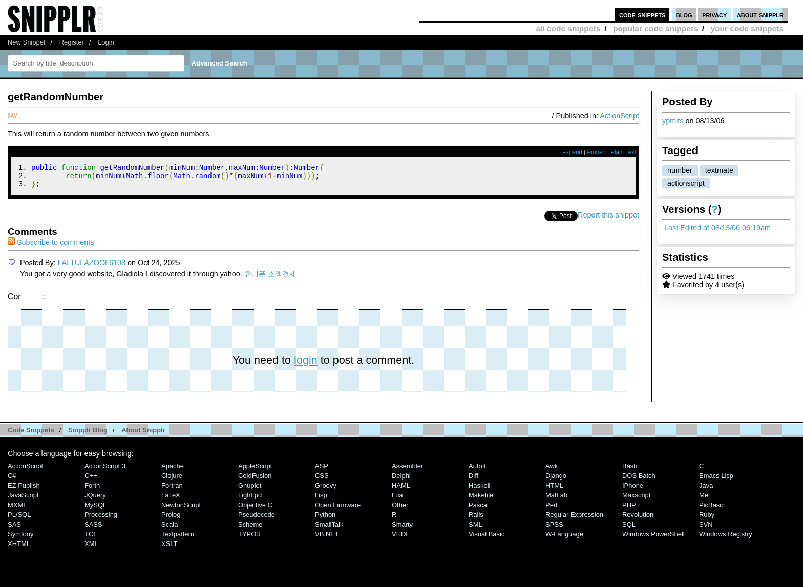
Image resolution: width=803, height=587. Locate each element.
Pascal (479, 509)
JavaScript (23, 500)
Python (325, 519)
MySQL (95, 509)
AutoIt (477, 470)
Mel (704, 500)
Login (106, 42)
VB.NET (327, 538)
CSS (322, 480)
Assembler (407, 470)
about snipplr (760, 14)
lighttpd (250, 500)
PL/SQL (19, 519)
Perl (551, 509)
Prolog (170, 519)
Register (71, 42)
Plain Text (623, 152)
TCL (90, 538)
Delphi (401, 480)
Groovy (325, 490)
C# (12, 480)
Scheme (250, 529)
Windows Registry (725, 538)
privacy (714, 14)
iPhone (632, 490)
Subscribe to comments (51, 247)
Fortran (172, 490)
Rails (476, 519)
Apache (172, 470)
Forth (92, 490)
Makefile (481, 500)
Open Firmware (338, 509)
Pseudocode (256, 519)
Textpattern (177, 538)
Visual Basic (486, 538)
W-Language (564, 538)
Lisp (321, 500)
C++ (90, 480)
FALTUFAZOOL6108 (92, 267)
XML (91, 548)
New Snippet (26, 42)
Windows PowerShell (653, 538)
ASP (321, 470)
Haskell (479, 490)
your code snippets (747, 28)
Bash (630, 470)
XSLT (169, 548)
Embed (596, 152)
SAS (14, 529)
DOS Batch (639, 480)
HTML (554, 490)
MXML (17, 509)
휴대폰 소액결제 (270, 278)
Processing (100, 519)
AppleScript (255, 470)
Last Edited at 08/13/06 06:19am (717, 228)
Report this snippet (608, 219)
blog (684, 14)
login (306, 364)
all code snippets (568, 28)
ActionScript (619, 116)
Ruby (706, 519)
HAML (401, 490)
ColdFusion (255, 480)
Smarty (402, 529)
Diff (473, 480)
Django (555, 480)
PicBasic (712, 509)
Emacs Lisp (716, 480)
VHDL (401, 538)
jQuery (95, 500)
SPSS (554, 529)
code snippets (642, 14)
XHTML (19, 548)
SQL (629, 529)
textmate (719, 170)
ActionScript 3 (104, 470)
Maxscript (636, 500)
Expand (572, 152)
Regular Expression (574, 519)
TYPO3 (249, 538)
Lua (397, 500)
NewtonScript (181, 509)
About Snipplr (143, 435)
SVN (706, 529)
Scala (169, 529)
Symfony (20, 538)
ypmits (673, 121)
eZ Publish (24, 490)
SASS (93, 529)
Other (400, 509)
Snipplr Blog (88, 435)
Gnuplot (249, 490)
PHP (629, 509)
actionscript (686, 183)
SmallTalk (329, 529)
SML (475, 529)
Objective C (255, 509)
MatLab (556, 500)
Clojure (171, 480)
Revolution (637, 519)
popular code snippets (655, 28)
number (679, 170)
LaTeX (170, 500)
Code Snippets (31, 435)
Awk (551, 470)
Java (706, 490)
